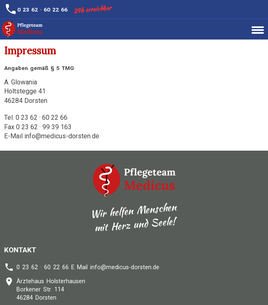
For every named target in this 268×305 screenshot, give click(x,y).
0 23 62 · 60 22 (39, 9)
